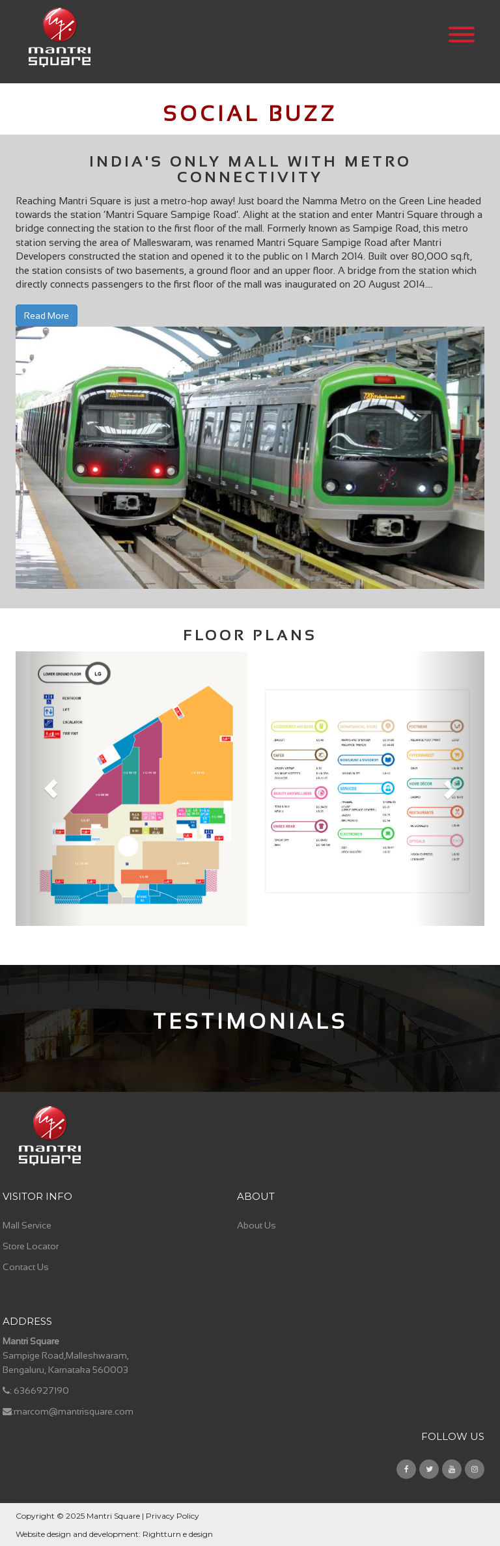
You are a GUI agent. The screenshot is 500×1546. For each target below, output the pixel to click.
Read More (46, 315)
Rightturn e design (178, 1534)
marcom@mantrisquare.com (73, 1411)
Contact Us (26, 1267)
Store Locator (31, 1246)
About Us (256, 1225)
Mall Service (27, 1225)
